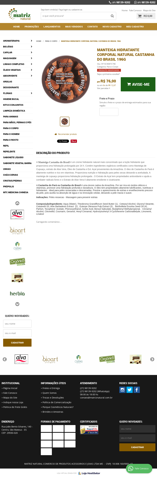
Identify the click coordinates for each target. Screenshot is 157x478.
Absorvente (10, 75)
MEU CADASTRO (135, 26)
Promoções (32, 26)
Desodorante (11, 87)
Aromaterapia (11, 40)
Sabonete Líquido (13, 157)
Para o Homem (11, 133)
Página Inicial (10, 388)
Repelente (9, 151)
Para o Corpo (11, 128)
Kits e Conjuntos (13, 104)
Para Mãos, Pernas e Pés (17, 122)
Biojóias (8, 46)
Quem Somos (50, 392)
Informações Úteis (53, 383)
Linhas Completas (13, 64)
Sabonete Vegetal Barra (17, 163)
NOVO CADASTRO (112, 26)
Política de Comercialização (57, 402)
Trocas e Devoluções (53, 397)
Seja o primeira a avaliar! (108, 74)
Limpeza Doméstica (14, 110)
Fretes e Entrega (51, 388)
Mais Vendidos (74, 26)
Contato (92, 26)
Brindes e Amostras (53, 411)
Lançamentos (52, 26)
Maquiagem (9, 58)
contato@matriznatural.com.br (96, 397)
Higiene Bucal (11, 99)
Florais (7, 93)
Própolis (8, 186)
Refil (6, 145)
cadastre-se (76, 9)
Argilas (7, 81)
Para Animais (10, 116)
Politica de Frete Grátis (15, 407)
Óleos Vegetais (12, 69)
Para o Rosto (10, 139)
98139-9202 (121, 2)
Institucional (11, 383)
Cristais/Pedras (12, 180)
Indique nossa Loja (13, 402)
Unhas (7, 168)
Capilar (7, 52)
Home (125, 10)
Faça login (63, 9)
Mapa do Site (149, 10)
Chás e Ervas (10, 174)
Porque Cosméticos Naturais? (58, 407)
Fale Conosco (135, 10)
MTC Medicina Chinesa (15, 192)
